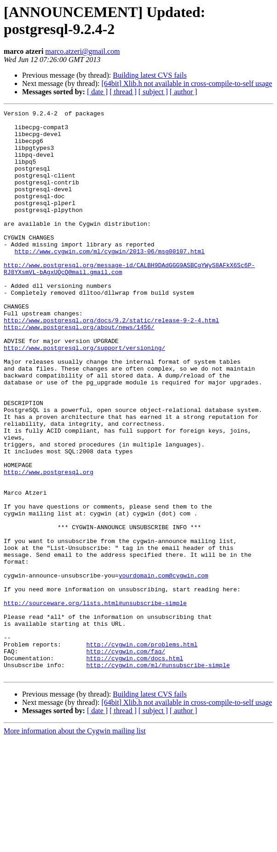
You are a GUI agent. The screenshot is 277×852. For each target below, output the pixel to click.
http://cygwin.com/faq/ (125, 760)
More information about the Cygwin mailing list (74, 844)
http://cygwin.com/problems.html (141, 752)
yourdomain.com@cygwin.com (163, 669)
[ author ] (183, 92)
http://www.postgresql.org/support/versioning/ (84, 396)
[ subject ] (153, 92)
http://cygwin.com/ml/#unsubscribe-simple (158, 776)
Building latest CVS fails (149, 75)
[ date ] (97, 92)
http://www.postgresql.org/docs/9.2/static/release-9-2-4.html (111, 363)
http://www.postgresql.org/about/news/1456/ (79, 371)
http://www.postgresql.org (48, 545)
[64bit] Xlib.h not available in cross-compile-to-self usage (186, 83)
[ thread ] (123, 92)
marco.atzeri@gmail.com (82, 51)
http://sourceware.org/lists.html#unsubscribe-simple (95, 702)
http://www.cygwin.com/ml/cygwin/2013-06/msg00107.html (109, 280)
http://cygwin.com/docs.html (134, 768)
